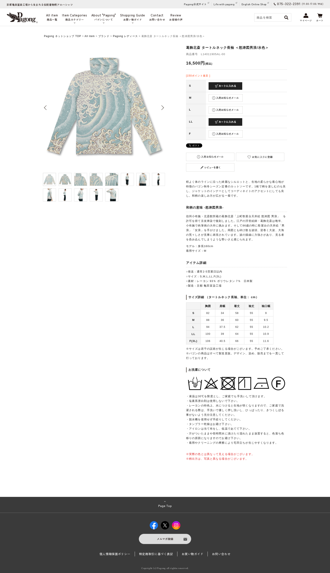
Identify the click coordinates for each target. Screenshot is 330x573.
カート (319, 17)
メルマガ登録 (165, 539)
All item (90, 36)
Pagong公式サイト (195, 4)
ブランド (103, 36)
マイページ (306, 17)
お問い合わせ (221, 554)
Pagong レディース (125, 36)
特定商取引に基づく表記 (156, 554)
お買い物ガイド (192, 554)
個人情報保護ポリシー (115, 554)
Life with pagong (224, 4)
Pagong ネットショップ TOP (62, 36)
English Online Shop (254, 4)
